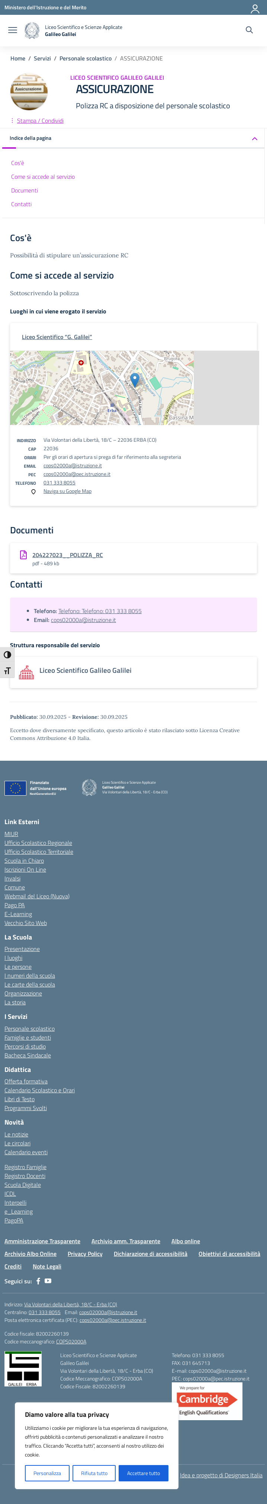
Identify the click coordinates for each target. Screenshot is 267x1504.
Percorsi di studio (25, 1046)
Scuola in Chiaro (24, 860)
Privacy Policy (85, 1253)
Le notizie (16, 1134)
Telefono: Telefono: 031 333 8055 (100, 610)
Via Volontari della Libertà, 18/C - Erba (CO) (70, 1304)
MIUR (11, 833)
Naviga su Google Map (67, 491)
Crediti (13, 1266)
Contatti (21, 204)
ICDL (10, 1193)
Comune (14, 887)
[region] (96, 1445)
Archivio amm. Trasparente (125, 1241)
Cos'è (17, 162)
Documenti (24, 190)
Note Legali (47, 1266)
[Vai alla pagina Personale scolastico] (85, 58)
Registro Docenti (24, 1175)
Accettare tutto (143, 1473)
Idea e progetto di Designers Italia (221, 1475)
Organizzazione (23, 993)
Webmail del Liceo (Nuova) (37, 896)
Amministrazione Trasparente (42, 1241)
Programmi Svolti (25, 1107)
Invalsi (12, 878)
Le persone (18, 966)
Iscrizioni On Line (25, 869)
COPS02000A (71, 1341)
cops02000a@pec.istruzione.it (77, 474)
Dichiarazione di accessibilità (150, 1253)
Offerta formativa (26, 1081)
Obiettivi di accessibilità (229, 1253)
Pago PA (14, 905)
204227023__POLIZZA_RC (67, 554)
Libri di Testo (19, 1099)
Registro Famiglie (25, 1166)
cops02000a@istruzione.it (73, 465)
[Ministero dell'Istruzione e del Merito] (45, 7)
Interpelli (15, 1202)
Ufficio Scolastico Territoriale (38, 851)
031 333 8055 (59, 482)
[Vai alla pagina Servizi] (42, 58)
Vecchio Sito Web (25, 922)
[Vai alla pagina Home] (17, 58)
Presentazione (22, 948)
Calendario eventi (26, 1152)
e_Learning (18, 1211)
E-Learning (18, 913)
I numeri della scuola (29, 975)
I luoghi (13, 957)
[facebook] (38, 1281)
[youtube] (48, 1281)
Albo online (185, 1241)
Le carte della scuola (29, 984)
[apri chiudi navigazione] (12, 30)
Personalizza (47, 1473)
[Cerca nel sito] (249, 31)
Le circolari (17, 1143)
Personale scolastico (29, 1028)
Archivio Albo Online (30, 1253)
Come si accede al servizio (43, 176)
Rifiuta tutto (94, 1473)
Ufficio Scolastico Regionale (38, 842)
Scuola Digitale (22, 1184)
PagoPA (13, 1220)
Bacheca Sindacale (27, 1055)
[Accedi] (255, 7)
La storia (15, 1002)
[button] (133, 138)
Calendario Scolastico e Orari (39, 1090)
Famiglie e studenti (27, 1037)
